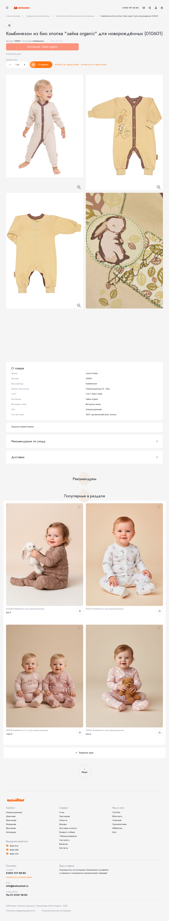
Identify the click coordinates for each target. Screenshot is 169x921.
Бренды (63, 824)
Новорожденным (14, 812)
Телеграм (116, 820)
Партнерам (64, 816)
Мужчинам (11, 828)
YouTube (116, 812)
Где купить (64, 840)
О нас (61, 812)
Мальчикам (11, 820)
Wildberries (117, 828)
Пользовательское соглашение (56, 911)
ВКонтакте (117, 816)
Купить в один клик (67, 64)
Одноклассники (119, 824)
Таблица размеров (68, 836)
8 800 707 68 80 (131, 7)
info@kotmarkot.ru (17, 886)
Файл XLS (14, 846)
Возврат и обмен (67, 832)
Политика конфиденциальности (20, 911)
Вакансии (63, 844)
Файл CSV (14, 854)
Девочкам (10, 816)
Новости (63, 820)
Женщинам (11, 824)
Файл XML (14, 850)
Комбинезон (38, 41)
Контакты (63, 848)
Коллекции (11, 832)
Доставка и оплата (68, 828)
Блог (114, 832)
